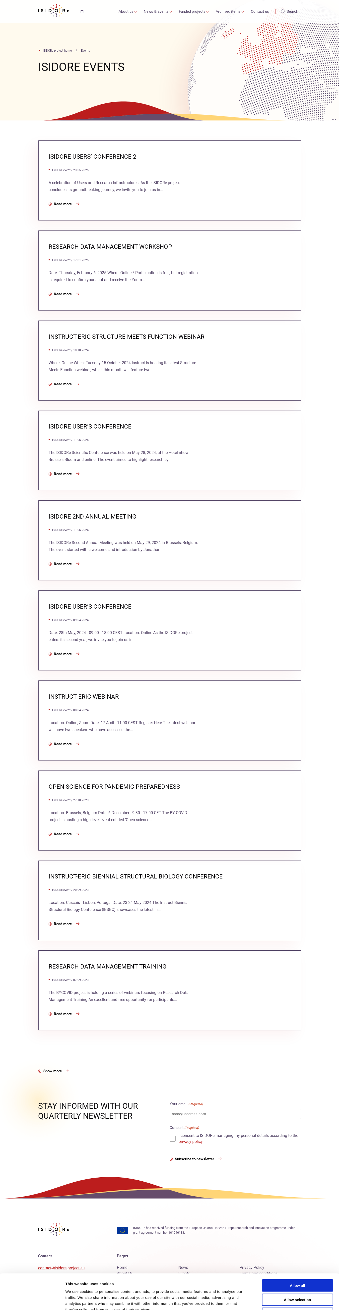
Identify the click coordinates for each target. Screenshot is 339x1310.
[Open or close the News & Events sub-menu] (171, 11)
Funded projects (192, 11)
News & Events (156, 11)
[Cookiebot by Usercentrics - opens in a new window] (32, 1300)
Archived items (228, 11)
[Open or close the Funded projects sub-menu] (207, 11)
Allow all (297, 1250)
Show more (52, 1071)
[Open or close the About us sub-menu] (135, 11)
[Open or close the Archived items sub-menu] (243, 11)
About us (126, 11)
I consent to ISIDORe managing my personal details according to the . (238, 1138)
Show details (261, 1300)
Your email (186, 1104)
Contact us (260, 11)
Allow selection (297, 1264)
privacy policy (191, 1141)
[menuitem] (126, 11)
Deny (297, 1278)
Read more (63, 204)
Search (289, 11)
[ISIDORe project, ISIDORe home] (53, 11)
